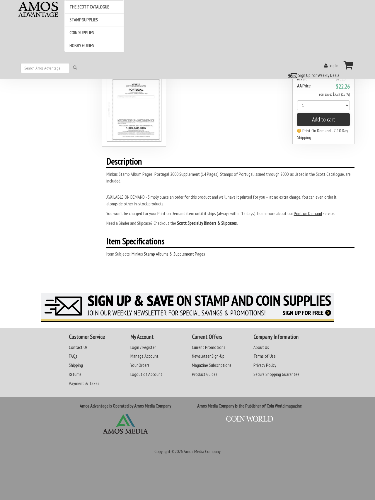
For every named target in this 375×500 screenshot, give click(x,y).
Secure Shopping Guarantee (276, 374)
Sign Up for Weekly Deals (313, 75)
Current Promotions (208, 347)
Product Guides (204, 374)
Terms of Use (264, 356)
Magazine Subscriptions (211, 365)
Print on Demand (308, 213)
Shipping (76, 365)
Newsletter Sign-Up (208, 356)
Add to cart (323, 119)
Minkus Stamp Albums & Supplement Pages (168, 254)
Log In (331, 65)
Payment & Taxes (84, 383)
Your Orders (139, 365)
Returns (75, 374)
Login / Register (143, 347)
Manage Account (144, 356)
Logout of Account (146, 374)
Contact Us (78, 347)
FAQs (73, 356)
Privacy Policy (264, 365)
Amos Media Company (202, 451)
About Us (261, 347)
